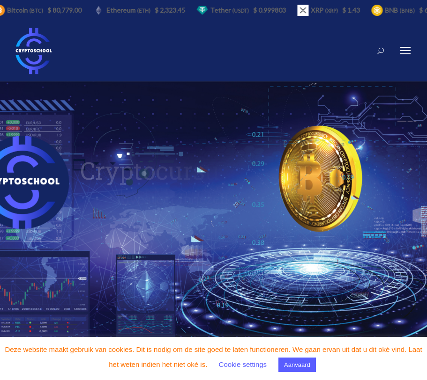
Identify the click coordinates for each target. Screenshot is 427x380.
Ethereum (130, 10)
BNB (401, 10)
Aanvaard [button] (297, 364)
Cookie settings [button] (243, 364)
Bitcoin (26, 10)
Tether (230, 10)
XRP (325, 10)
